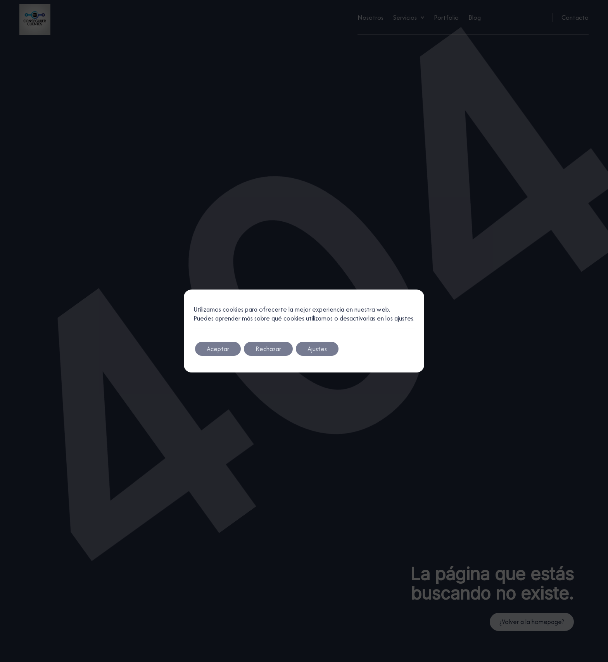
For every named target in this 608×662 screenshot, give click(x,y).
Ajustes (317, 348)
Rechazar (268, 348)
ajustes (403, 318)
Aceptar (218, 348)
